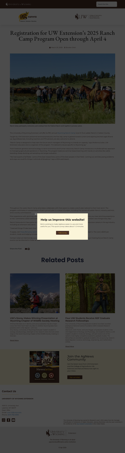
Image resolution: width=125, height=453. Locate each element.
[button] (36, 214)
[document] (62, 226)
